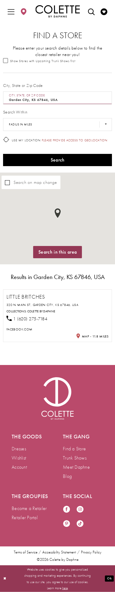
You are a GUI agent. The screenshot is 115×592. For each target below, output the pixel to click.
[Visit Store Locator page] (24, 11)
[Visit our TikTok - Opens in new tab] (80, 524)
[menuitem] (11, 11)
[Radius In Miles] (57, 124)
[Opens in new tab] (19, 329)
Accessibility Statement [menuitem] (59, 552)
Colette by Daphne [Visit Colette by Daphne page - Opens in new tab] (41, 311)
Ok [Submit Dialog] (109, 578)
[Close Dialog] (5, 579)
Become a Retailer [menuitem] (29, 508)
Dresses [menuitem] (19, 448)
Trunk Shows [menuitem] (74, 458)
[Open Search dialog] (91, 11)
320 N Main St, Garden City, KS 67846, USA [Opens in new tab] (42, 305)
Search (58, 160)
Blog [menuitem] (67, 476)
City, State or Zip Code (23, 85)
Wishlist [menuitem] (19, 458)
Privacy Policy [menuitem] (91, 552)
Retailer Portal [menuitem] (25, 517)
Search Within (15, 112)
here (65, 588)
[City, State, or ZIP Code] (57, 97)
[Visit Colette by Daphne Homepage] (57, 398)
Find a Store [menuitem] (74, 448)
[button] (11, 11)
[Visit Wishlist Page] (104, 11)
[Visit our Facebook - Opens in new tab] (66, 509)
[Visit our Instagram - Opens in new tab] (80, 509)
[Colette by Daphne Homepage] (57, 11)
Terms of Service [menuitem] (25, 552)
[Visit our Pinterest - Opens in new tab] (66, 524)
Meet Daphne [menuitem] (76, 467)
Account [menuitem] (19, 467)
